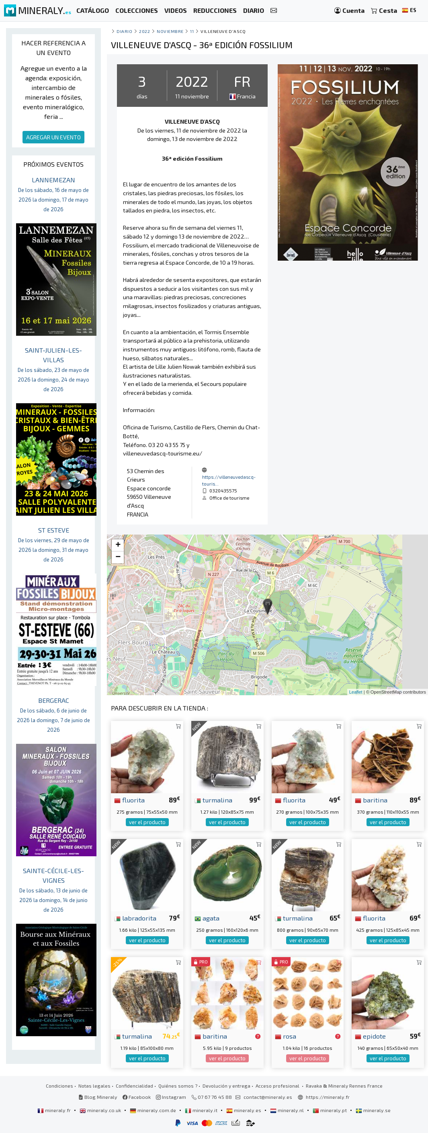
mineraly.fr (54, 1110)
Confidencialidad (134, 1085)
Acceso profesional (278, 1085)
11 (192, 31)
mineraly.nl (287, 1110)
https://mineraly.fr (328, 1097)
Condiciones (59, 1085)
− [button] (118, 557)
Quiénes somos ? (177, 1085)
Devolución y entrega (226, 1085)
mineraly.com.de (153, 1110)
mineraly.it (202, 1110)
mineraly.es (244, 1110)
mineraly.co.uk (101, 1110)
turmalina (213, 800)
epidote (370, 1036)
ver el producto (147, 822)
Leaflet (355, 692)
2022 (144, 31)
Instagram (171, 1097)
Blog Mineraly (97, 1097)
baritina (371, 800)
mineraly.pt (330, 1110)
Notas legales (94, 1085)
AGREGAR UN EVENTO (53, 137)
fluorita (129, 800)
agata (207, 918)
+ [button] (118, 545)
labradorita (135, 918)
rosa (285, 1036)
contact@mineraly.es (268, 1097)
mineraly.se (373, 1110)
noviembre (170, 31)
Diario (124, 31)
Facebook (137, 1097)
